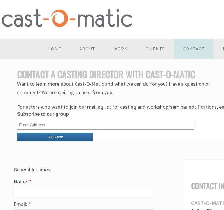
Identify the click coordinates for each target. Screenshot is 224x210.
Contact (194, 49)
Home (54, 49)
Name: (23, 181)
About (87, 49)
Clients (155, 49)
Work (120, 49)
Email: (22, 204)
